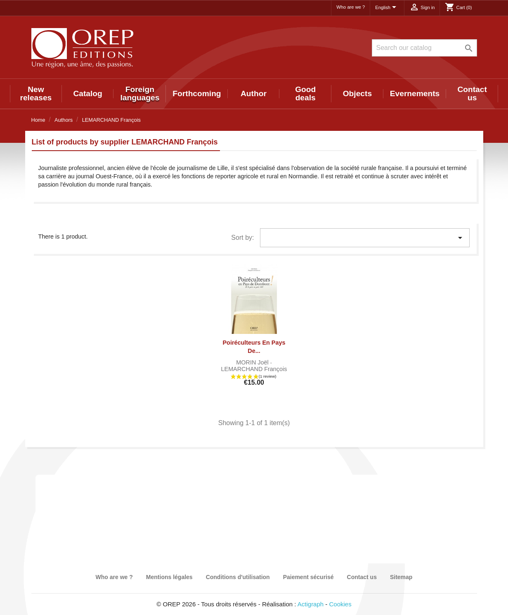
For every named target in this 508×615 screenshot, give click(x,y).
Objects (357, 93)
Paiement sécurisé (308, 577)
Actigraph (311, 604)
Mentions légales (169, 577)
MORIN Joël (253, 362)
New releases (36, 93)
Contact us (472, 93)
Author (254, 93)
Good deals (305, 93)
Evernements (415, 93)
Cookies (340, 604)
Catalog (87, 93)
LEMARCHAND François (254, 369)
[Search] (424, 48)
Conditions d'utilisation (238, 577)
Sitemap (401, 577)
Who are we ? (350, 7)
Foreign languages (139, 93)
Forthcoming (196, 93)
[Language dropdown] (387, 8)
